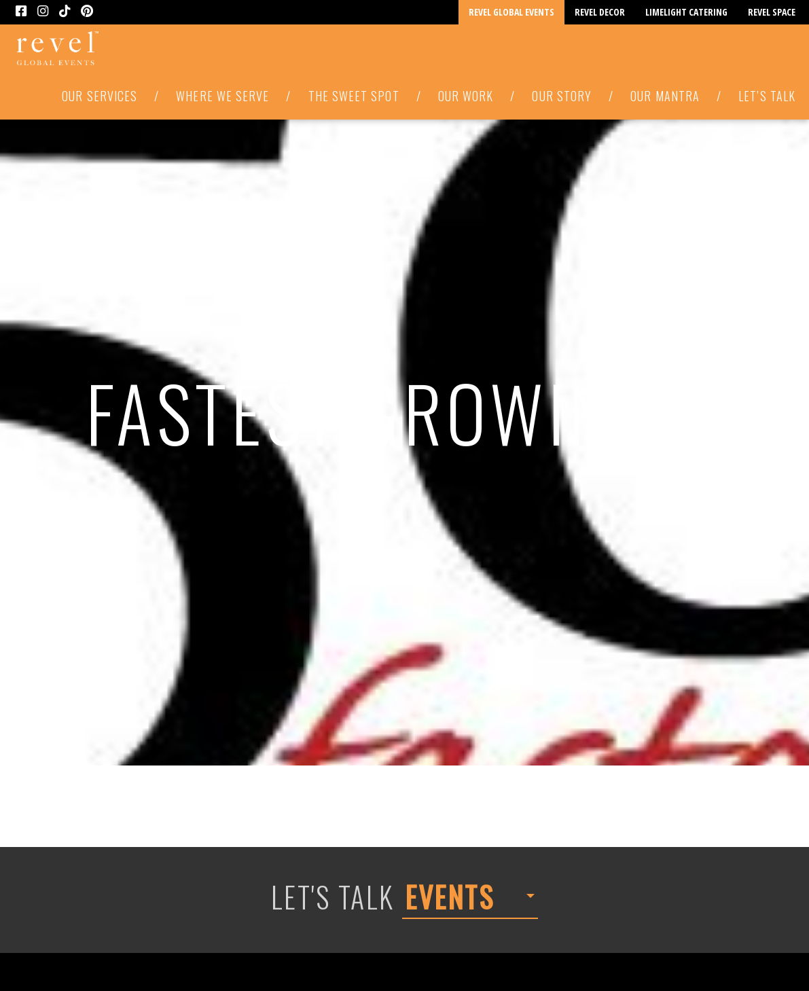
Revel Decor (600, 11)
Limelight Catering (686, 11)
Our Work (466, 96)
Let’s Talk (766, 96)
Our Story (562, 96)
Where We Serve (222, 96)
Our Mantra (665, 96)
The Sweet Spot (353, 96)
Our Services (99, 96)
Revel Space (771, 11)
